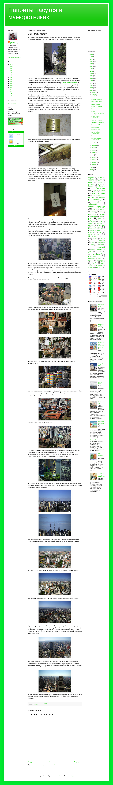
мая (93, 155)
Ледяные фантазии (96, 99)
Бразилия (35, 704)
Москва (103, 229)
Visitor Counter (12, 103)
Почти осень (100, 383)
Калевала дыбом (101, 325)
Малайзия (91, 225)
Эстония (99, 265)
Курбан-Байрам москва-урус (95, 132)
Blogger (73, 776)
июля (93, 150)
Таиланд (99, 249)
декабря (94, 92)
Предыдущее (78, 762)
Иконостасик (95, 127)
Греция (102, 201)
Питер (103, 239)
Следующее (31, 762)
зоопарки (93, 211)
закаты (94, 209)
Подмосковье (93, 240)
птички (90, 246)
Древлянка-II (92, 204)
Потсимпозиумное (101, 305)
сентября (94, 145)
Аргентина (91, 181)
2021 (11, 87)
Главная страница (55, 762)
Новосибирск (91, 232)
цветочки (90, 260)
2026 (91, 54)
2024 (11, 94)
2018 (11, 83)
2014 (11, 75)
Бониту (93, 111)
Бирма (90, 186)
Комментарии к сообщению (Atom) (47, 765)
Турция (99, 251)
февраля (94, 162)
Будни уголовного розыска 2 (96, 139)
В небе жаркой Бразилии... (95, 116)
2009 (11, 64)
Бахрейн (100, 182)
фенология (96, 255)
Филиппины (92, 256)
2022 (11, 89)
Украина (102, 253)
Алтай (100, 179)
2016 (11, 79)
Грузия (97, 203)
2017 (11, 81)
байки (90, 182)
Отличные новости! (97, 97)
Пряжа (101, 244)
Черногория (94, 262)
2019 (11, 85)
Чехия (103, 262)
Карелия (94, 216)
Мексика (96, 227)
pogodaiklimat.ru (16, 146)
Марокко (102, 225)
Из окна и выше (95, 129)
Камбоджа (102, 214)
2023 (11, 92)
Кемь (101, 216)
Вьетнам (91, 197)
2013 (11, 73)
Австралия (91, 177)
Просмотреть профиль (14, 57)
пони (93, 242)
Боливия (102, 186)
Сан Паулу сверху (96, 120)
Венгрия (102, 191)
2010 (11, 66)
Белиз (100, 184)
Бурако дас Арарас (96, 106)
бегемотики (91, 184)
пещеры (95, 239)
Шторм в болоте (94, 440)
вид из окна (98, 193)
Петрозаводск (16, 132)
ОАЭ (101, 232)
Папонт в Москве (96, 136)
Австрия (99, 177)
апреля (94, 157)
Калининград (92, 214)
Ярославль (91, 267)
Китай (99, 218)
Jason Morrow (59, 776)
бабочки (100, 180)
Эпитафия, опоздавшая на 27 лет (101, 475)
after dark (98, 267)
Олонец (90, 234)
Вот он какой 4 (95, 125)
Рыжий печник (95, 104)
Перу (98, 234)
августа (94, 147)
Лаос (100, 221)
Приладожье (101, 242)
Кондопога (91, 220)
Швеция (95, 263)
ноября (94, 95)
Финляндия (91, 258)
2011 (11, 68)
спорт (92, 249)
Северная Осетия (92, 247)
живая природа (96, 207)
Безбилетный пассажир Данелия (101, 345)
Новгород (99, 230)
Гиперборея (91, 201)
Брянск (96, 191)
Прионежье (93, 244)
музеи (92, 230)
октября (94, 143)
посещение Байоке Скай (69, 82)
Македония (98, 223)
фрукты (100, 258)
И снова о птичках (96, 109)
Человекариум (100, 260)
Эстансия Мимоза (96, 101)
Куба (93, 221)
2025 (11, 96)
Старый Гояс (100, 364)
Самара (100, 246)
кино (89, 218)
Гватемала (102, 197)
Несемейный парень (101, 422)
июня (93, 152)
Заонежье (102, 209)
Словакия (102, 247)
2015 (11, 77)
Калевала (100, 212)
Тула (89, 251)
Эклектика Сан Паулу (97, 122)
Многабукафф (92, 229)
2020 (91, 68)
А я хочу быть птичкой (97, 114)
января (94, 164)
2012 (11, 71)
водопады (97, 195)
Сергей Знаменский (14, 43)
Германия (96, 199)
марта (94, 159)
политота (102, 240)
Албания (91, 179)
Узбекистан (91, 253)
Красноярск (101, 220)
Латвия (90, 223)
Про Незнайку (101, 454)
